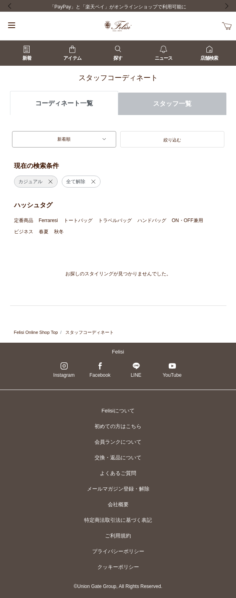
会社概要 (118, 504)
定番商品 (23, 220)
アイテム (72, 53)
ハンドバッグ (151, 220)
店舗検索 (209, 53)
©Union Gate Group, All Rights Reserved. (118, 586)
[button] (172, 139)
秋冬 (59, 231)
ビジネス (23, 231)
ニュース (163, 53)
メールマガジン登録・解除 (118, 489)
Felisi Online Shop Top (36, 332)
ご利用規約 (118, 536)
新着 (26, 53)
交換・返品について (118, 458)
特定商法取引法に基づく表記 (118, 520)
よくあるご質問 (118, 473)
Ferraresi (48, 220)
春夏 (43, 231)
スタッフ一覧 (172, 103)
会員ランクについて (118, 442)
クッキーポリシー (118, 567)
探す (117, 53)
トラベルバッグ (115, 220)
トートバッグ (78, 220)
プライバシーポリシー (118, 551)
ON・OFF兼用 (187, 220)
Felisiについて (117, 411)
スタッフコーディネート (89, 332)
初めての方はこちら (118, 426)
